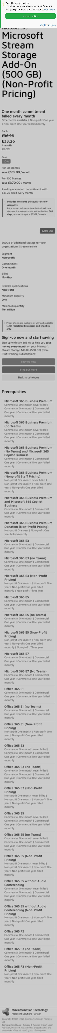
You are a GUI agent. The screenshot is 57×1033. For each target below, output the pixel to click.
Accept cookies (30, 16)
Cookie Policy (48, 9)
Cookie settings (48, 25)
